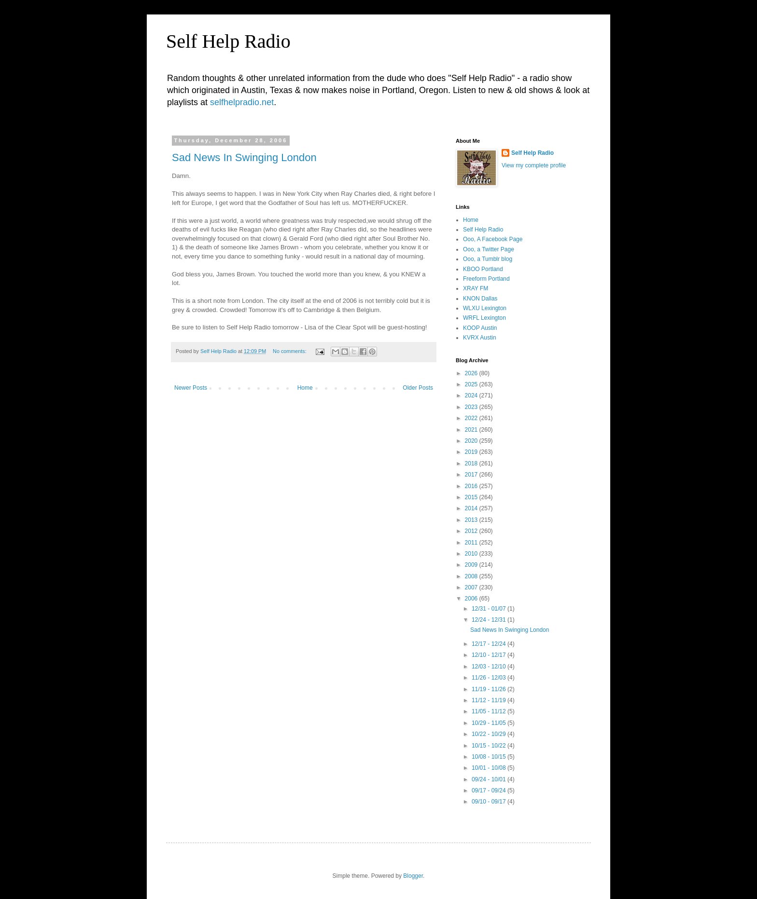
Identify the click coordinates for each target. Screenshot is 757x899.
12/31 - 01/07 (489, 608)
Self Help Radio (228, 41)
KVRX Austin (479, 337)
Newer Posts (190, 387)
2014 (472, 508)
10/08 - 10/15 (489, 756)
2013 (472, 520)
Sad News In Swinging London (244, 157)
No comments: (290, 351)
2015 (472, 497)
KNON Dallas (480, 298)
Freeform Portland (486, 278)
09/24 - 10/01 (489, 779)
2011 (472, 542)
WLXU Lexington (484, 308)
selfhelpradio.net (242, 102)
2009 (472, 564)
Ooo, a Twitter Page (488, 249)
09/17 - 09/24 (489, 790)
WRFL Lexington (484, 317)
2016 (472, 486)
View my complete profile (534, 165)
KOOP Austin (480, 328)
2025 (472, 384)
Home (305, 387)
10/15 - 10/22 (489, 745)
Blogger (413, 875)
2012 (472, 531)
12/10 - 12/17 (489, 655)
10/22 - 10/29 (489, 734)
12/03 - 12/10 (489, 666)
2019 (472, 452)
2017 (472, 474)
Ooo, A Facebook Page (492, 239)
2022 (472, 418)
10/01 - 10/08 (489, 767)
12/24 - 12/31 (489, 619)
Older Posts (418, 387)
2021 (472, 429)
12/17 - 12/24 (489, 643)
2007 (472, 587)
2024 (472, 395)
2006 (472, 598)
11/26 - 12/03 (489, 677)
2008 (472, 576)
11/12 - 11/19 (489, 700)
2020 (472, 440)
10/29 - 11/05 (489, 723)
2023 (472, 407)
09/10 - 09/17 (489, 801)
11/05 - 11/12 (489, 711)
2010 (472, 553)
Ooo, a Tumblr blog (487, 259)
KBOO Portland (483, 269)
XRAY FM (475, 288)
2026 (472, 373)
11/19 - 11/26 (489, 689)
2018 (472, 463)
